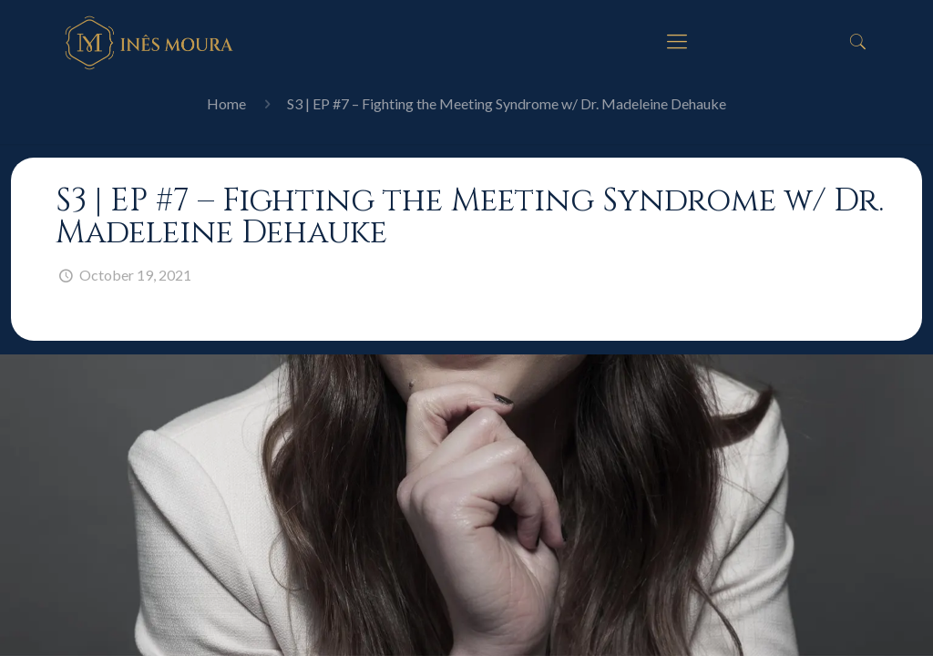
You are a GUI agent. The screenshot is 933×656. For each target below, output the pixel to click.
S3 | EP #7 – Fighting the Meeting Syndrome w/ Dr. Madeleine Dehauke (506, 103)
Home (226, 103)
